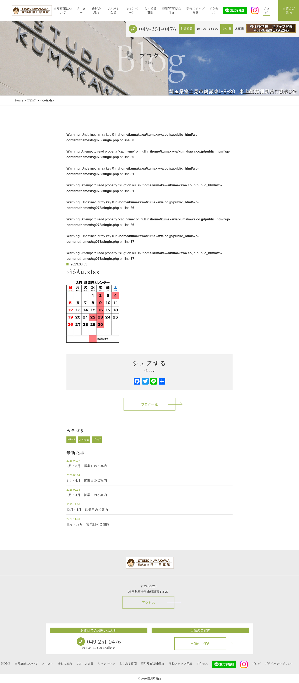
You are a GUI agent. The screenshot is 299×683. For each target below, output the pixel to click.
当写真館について (62, 10)
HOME (5, 663)
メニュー (81, 10)
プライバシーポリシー (279, 663)
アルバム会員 (113, 10)
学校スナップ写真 (195, 10)
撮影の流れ (96, 10)
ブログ (266, 10)
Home (19, 100)
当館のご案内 (288, 10)
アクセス (213, 10)
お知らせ (84, 439)
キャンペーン (132, 10)
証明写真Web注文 (171, 10)
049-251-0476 (158, 28)
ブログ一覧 (149, 404)
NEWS (71, 439)
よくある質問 (150, 10)
